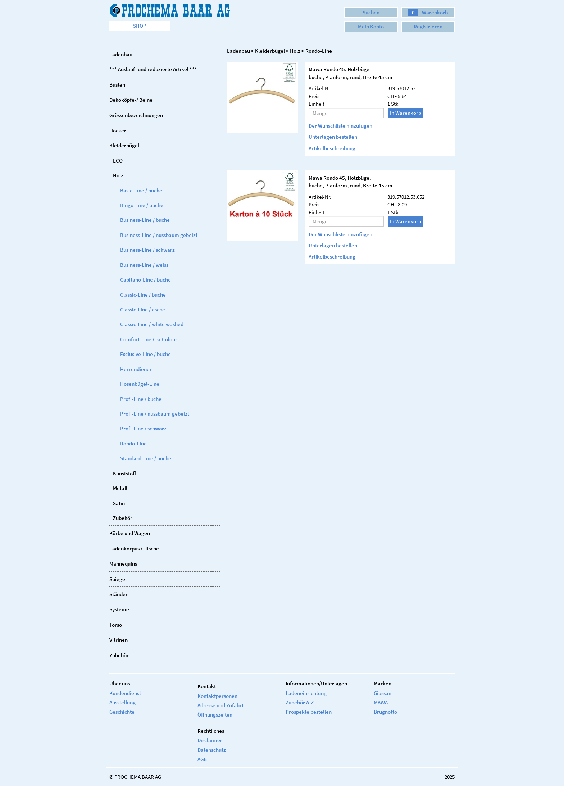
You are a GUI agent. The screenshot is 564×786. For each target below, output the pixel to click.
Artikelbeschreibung (332, 148)
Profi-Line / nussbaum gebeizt (154, 413)
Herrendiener (136, 369)
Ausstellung (122, 702)
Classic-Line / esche (142, 309)
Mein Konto (371, 26)
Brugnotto (385, 711)
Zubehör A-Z (300, 702)
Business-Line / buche (145, 219)
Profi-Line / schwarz (143, 428)
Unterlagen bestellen (333, 136)
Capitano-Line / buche (145, 279)
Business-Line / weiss (144, 264)
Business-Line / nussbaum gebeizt (158, 235)
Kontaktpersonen (217, 696)
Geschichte (122, 711)
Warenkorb (428, 12)
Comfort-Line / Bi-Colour (148, 339)
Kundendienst (125, 693)
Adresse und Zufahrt (220, 705)
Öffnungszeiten (214, 714)
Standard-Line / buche (145, 458)
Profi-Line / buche (141, 399)
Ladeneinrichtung (306, 693)
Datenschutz (211, 749)
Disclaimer (209, 740)
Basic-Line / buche (141, 190)
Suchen (371, 12)
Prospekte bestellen (309, 711)
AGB (202, 759)
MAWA (381, 702)
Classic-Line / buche (143, 294)
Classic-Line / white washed (151, 324)
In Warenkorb (405, 112)
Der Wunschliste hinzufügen (340, 125)
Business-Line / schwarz (147, 249)
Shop (139, 25)
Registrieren (428, 26)
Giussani (383, 693)
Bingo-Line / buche (141, 205)
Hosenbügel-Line (139, 383)
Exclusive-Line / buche (145, 354)
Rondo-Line (133, 443)
